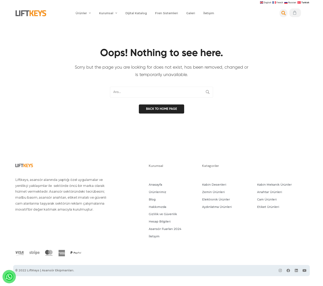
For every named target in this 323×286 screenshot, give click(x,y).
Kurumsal (108, 13)
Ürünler (83, 13)
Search (207, 92)
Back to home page (161, 108)
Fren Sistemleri (166, 13)
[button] (155, 184)
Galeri (190, 13)
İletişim (208, 13)
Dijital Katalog (136, 13)
